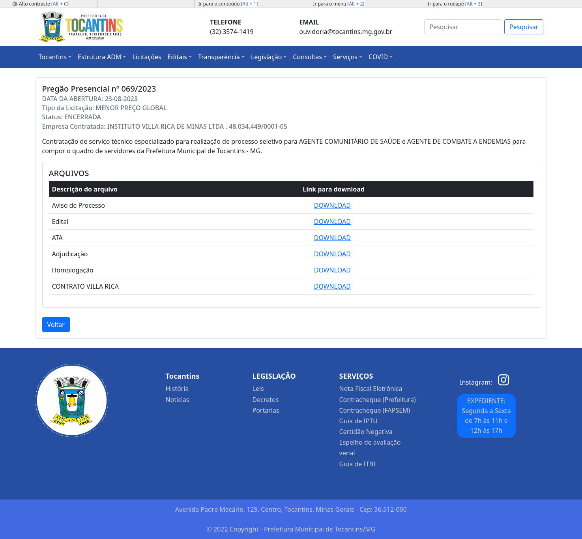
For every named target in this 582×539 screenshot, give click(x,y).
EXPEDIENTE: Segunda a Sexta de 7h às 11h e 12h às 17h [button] (486, 415)
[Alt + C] (60, 3)
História (177, 388)
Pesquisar (523, 27)
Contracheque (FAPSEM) (374, 410)
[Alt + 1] (249, 3)
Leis (258, 388)
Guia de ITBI (357, 464)
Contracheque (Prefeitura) (377, 399)
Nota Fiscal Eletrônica (370, 388)
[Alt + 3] (473, 3)
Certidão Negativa (366, 431)
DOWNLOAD (332, 205)
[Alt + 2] (356, 3)
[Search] (462, 26)
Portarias (266, 410)
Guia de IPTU (358, 421)
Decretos (266, 399)
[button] (55, 57)
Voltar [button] (56, 324)
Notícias (177, 399)
